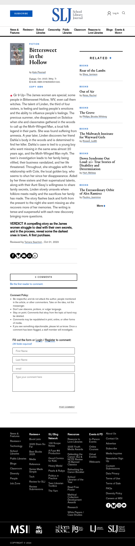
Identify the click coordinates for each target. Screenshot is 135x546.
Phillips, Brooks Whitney (95, 116)
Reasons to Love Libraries (95, 31)
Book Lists (35, 439)
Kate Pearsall (39, 72)
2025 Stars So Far (37, 445)
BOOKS (84, 66)
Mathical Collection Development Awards (75, 498)
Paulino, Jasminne (92, 197)
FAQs (109, 488)
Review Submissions (36, 488)
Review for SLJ (37, 481)
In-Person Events (94, 440)
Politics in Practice (53, 477)
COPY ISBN (36, 87)
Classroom (80, 29)
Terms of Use (113, 478)
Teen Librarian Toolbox (55, 484)
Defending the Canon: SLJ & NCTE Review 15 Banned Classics (75, 459)
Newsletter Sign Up (114, 459)
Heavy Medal (55, 466)
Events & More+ (119, 31)
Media (32, 459)
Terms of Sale (113, 483)
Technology (16, 446)
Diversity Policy (114, 493)
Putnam (32, 78)
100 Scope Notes (54, 444)
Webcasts (94, 462)
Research (73, 507)
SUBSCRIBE (21, 14)
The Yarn (53, 491)
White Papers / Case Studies (76, 513)
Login (39, 340)
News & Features (14, 31)
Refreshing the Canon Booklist (76, 470)
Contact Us (112, 438)
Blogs (109, 29)
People (14, 478)
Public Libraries (67, 31)
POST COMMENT (67, 407)
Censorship (54, 29)
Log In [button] (113, 13)
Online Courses (93, 448)
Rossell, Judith (90, 141)
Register (50, 340)
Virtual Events (92, 455)
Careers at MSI (114, 498)
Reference (34, 464)
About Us (111, 433)
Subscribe (111, 448)
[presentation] (36, 399)
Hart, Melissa (89, 172)
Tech (31, 476)
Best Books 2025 (35, 453)
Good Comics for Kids (56, 459)
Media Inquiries (114, 453)
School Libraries (40, 31)
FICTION (34, 44)
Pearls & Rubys (56, 471)
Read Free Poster (73, 488)
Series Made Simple (36, 470)
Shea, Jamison (90, 74)
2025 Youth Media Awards (75, 448)
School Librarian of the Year (75, 479)
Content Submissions (113, 467)
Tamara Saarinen (33, 242)
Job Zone (15, 483)
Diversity (14, 473)
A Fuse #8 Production (54, 452)
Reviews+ (28, 29)
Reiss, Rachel (89, 95)
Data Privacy (112, 473)
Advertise (111, 443)
